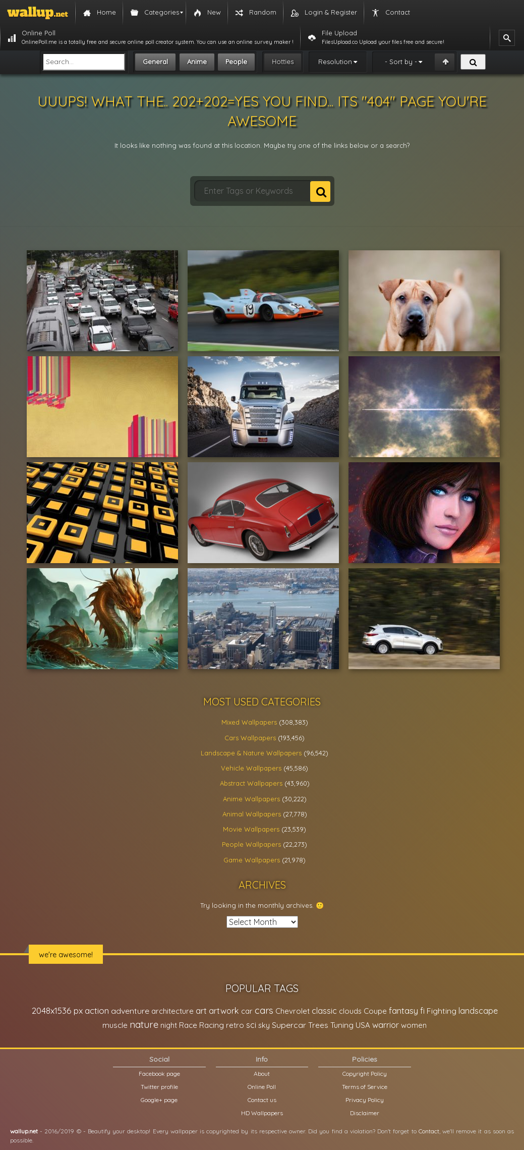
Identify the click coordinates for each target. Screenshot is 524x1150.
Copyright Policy (364, 1073)
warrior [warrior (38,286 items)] (385, 1025)
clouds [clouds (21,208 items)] (350, 1011)
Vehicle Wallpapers (251, 768)
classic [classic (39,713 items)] (324, 1010)
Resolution (335, 62)
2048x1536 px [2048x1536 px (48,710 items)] (57, 1010)
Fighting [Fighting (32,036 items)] (441, 1011)
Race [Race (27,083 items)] (188, 1025)
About (262, 1073)
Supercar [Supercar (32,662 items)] (289, 1025)
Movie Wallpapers (251, 829)
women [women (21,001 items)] (414, 1025)
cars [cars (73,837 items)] (264, 1010)
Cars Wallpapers (250, 738)
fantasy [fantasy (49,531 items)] (403, 1010)
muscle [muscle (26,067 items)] (115, 1025)
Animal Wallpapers (251, 814)
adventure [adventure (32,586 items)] (130, 1011)
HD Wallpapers (262, 1113)
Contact (429, 1131)
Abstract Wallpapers (251, 783)
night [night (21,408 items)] (168, 1025)
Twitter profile (159, 1086)
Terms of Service (364, 1086)
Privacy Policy (364, 1100)
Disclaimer (364, 1113)
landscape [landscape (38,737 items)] (478, 1011)
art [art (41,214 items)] (201, 1010)
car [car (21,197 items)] (247, 1011)
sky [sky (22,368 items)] (264, 1025)
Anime (197, 62)
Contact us (262, 1100)
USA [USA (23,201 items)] (363, 1025)
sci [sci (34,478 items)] (251, 1025)
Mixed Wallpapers (249, 722)
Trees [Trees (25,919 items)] (318, 1025)
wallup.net (24, 1131)
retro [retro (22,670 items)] (235, 1025)
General (155, 62)
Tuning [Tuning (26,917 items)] (342, 1025)
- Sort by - (401, 62)
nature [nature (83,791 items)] (144, 1024)
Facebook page (159, 1073)
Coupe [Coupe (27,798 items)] (375, 1011)
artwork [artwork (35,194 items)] (224, 1011)
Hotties (283, 62)
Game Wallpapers (251, 860)
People (236, 62)
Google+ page (159, 1100)
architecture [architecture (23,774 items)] (172, 1011)
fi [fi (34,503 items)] (422, 1011)
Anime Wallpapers (251, 799)
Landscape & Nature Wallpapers (251, 753)
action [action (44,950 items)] (97, 1010)
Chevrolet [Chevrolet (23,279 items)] (292, 1011)
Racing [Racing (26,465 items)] (211, 1025)
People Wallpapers (251, 844)
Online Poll (262, 1086)
